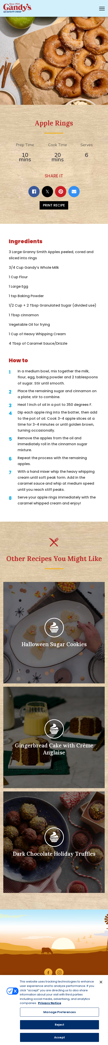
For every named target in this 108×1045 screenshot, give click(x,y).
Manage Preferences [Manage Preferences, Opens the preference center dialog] (59, 1014)
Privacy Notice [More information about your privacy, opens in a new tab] (49, 1005)
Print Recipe (54, 205)
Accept (59, 1039)
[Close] (101, 984)
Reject (59, 1026)
